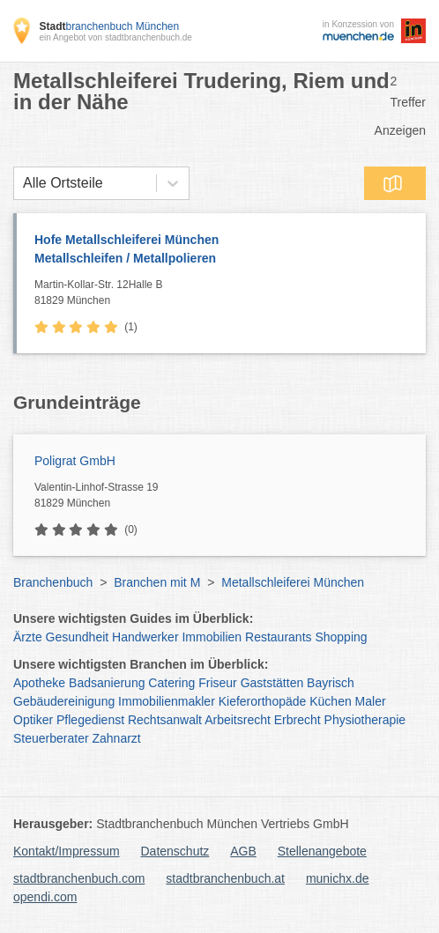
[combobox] (23, 183)
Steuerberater (51, 738)
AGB (243, 851)
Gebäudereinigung (64, 701)
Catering (171, 683)
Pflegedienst (90, 720)
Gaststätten (272, 683)
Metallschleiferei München (292, 582)
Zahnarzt (117, 738)
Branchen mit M (157, 582)
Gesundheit (77, 637)
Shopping (341, 637)
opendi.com (45, 897)
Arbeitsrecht (238, 720)
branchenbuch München (109, 26)
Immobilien (212, 637)
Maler (370, 701)
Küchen (330, 701)
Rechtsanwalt (165, 720)
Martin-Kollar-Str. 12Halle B (225, 293)
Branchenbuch (53, 582)
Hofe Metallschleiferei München (221, 250)
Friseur (217, 683)
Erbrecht (297, 720)
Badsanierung (107, 683)
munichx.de (337, 878)
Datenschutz (175, 851)
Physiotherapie (365, 720)
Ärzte (27, 637)
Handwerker (145, 637)
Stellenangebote (322, 851)
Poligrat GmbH (74, 461)
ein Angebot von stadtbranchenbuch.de (115, 37)
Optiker (33, 720)
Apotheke (39, 683)
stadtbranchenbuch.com (79, 878)
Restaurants (278, 637)
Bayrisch (330, 683)
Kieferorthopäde (263, 701)
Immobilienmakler (166, 701)
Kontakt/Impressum (66, 851)
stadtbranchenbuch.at (225, 878)
